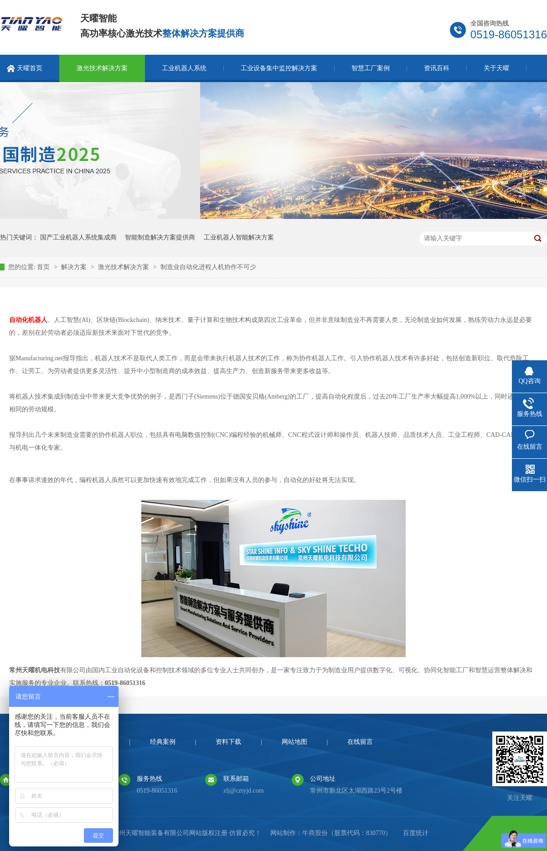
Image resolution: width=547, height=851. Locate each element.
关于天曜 (496, 68)
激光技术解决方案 (102, 68)
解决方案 (74, 267)
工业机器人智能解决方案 (239, 237)
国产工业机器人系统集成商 (78, 237)
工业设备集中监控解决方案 (279, 68)
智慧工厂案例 (370, 68)
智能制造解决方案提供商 (160, 237)
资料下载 (228, 741)
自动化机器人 (28, 320)
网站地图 (294, 741)
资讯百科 (436, 68)
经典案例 (162, 741)
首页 (44, 267)
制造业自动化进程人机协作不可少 (208, 267)
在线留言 (360, 741)
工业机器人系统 (184, 68)
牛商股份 (315, 833)
